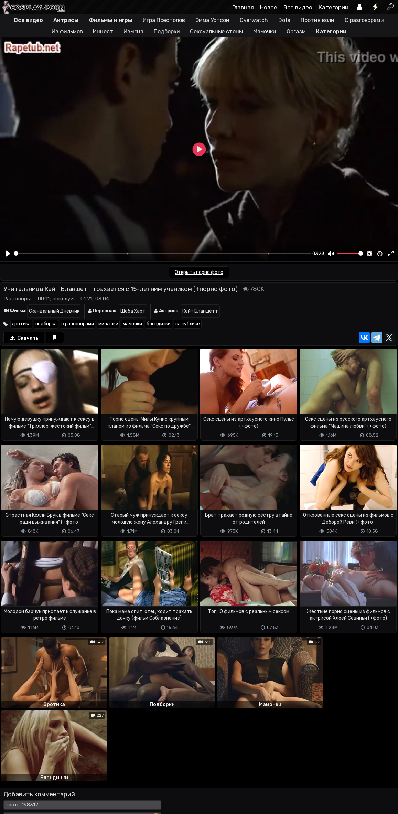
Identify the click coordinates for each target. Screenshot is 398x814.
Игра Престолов (164, 20)
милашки (108, 324)
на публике (187, 324)
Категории (333, 7)
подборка (46, 324)
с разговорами (77, 324)
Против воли (317, 20)
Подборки (167, 31)
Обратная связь (71, 792)
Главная (243, 7)
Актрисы (65, 20)
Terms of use (35, 792)
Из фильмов (67, 31)
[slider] (162, 253)
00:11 (44, 299)
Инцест (103, 31)
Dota (284, 20)
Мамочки (264, 31)
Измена (133, 31)
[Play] (8, 253)
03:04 (102, 299)
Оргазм (296, 31)
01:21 (86, 299)
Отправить (27, 765)
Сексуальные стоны (216, 31)
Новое (268, 7)
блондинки (158, 324)
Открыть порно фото (199, 272)
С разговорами (364, 20)
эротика (21, 324)
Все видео (297, 7)
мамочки (132, 324)
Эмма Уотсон (212, 20)
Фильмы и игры (110, 20)
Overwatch (254, 20)
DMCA (11, 792)
